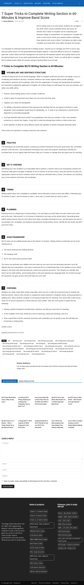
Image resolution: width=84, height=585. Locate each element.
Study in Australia (73, 544)
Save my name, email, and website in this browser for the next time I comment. (30, 481)
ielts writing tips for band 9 (49, 351)
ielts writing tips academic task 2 (33, 346)
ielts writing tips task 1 (22, 354)
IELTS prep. (62, 544)
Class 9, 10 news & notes (38, 515)
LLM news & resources (37, 567)
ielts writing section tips (27, 343)
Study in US (71, 548)
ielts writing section (30, 341)
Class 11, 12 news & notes (38, 520)
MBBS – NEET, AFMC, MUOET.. (68, 517)
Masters (38, 3)
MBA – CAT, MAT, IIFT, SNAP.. (67, 528)
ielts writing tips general (66, 351)
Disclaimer (55, 583)
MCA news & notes (36, 563)
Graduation (28, 3)
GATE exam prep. (64, 531)
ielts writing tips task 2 (38, 354)
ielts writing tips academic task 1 (12, 346)
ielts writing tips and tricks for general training (39, 348)
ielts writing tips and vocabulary (12, 351)
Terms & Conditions (45, 583)
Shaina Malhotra (8, 21)
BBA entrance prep (64, 524)
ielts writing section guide (45, 341)
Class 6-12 (18, 3)
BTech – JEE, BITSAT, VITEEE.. (67, 513)
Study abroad (57, 3)
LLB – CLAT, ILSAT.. (64, 520)
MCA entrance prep (64, 535)
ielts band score (17, 341)
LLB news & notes (36, 535)
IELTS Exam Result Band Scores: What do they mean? (9, 400)
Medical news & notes (37, 531)
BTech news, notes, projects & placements (39, 525)
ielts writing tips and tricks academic (13, 348)
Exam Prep (46, 3)
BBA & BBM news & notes (38, 539)
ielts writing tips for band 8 (31, 351)
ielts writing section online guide (64, 341)
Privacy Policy (65, 583)
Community (8, 3)
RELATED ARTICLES (9, 381)
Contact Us (74, 583)
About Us (34, 583)
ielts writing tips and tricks (72, 346)
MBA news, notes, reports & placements (39, 557)
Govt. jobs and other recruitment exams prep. (69, 540)
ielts (9, 341)
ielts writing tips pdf (8, 354)
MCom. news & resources (38, 571)
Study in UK (62, 548)
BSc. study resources (37, 552)
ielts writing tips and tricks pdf (64, 348)
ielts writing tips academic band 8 (57, 343)
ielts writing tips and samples (53, 346)
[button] (79, 3)
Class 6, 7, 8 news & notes (38, 511)
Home (3, 9)
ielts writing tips (40, 343)
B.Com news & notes (37, 548)
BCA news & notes (36, 543)
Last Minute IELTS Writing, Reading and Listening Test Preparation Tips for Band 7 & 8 (24, 402)
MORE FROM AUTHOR (26, 381)
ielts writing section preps (10, 343)
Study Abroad (11, 9)
